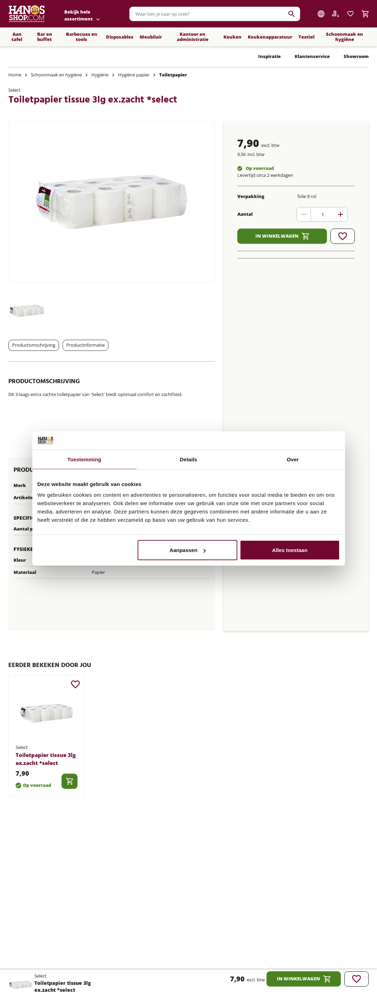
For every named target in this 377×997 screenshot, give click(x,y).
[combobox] (214, 14)
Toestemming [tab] (84, 459)
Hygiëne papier (133, 75)
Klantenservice (312, 56)
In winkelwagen (282, 236)
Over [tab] (293, 459)
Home (14, 75)
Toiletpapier (173, 75)
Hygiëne (99, 75)
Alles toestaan (290, 550)
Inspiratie (269, 56)
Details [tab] (188, 459)
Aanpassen (188, 550)
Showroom (356, 56)
